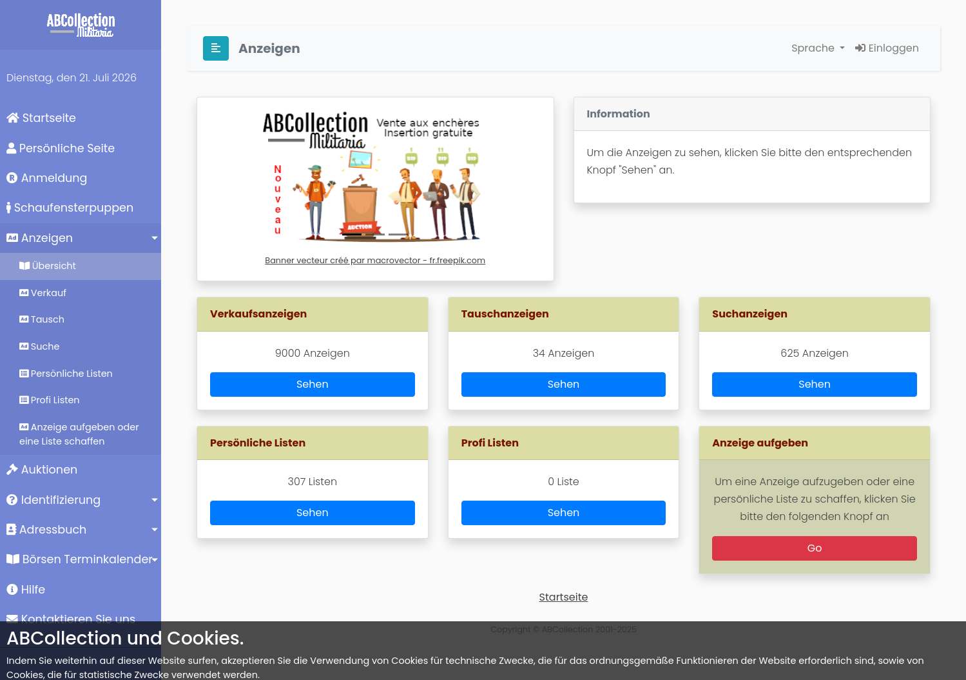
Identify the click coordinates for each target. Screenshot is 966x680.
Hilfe (25, 589)
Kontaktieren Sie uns (70, 619)
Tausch (41, 319)
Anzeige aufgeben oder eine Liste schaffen (79, 434)
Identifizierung (53, 500)
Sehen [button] (312, 384)
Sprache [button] (814, 48)
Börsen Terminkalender (79, 559)
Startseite (41, 118)
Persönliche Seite (60, 148)
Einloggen (887, 48)
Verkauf (42, 292)
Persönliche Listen (66, 373)
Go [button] (814, 548)
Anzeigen (39, 238)
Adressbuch (46, 529)
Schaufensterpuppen (69, 207)
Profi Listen (49, 400)
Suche (39, 346)
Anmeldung (46, 178)
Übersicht (47, 265)
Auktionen (41, 469)
